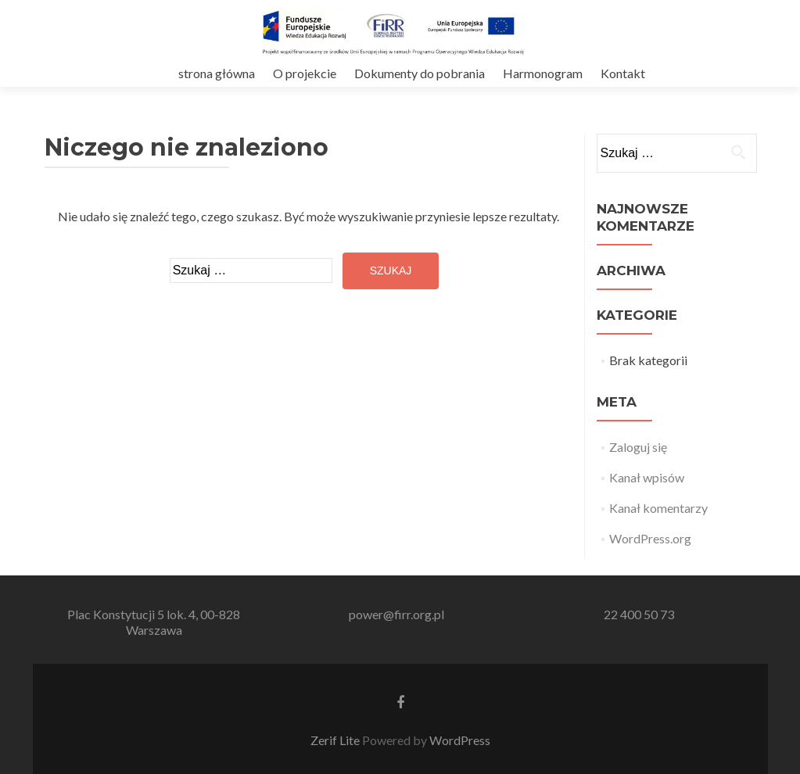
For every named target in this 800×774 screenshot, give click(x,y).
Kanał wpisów (646, 477)
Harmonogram (543, 73)
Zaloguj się (638, 446)
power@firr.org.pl (396, 614)
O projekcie (304, 73)
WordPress (459, 740)
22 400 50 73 (639, 614)
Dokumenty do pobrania (419, 73)
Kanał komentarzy (658, 507)
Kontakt (623, 73)
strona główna (216, 73)
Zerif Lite (336, 740)
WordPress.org (650, 538)
